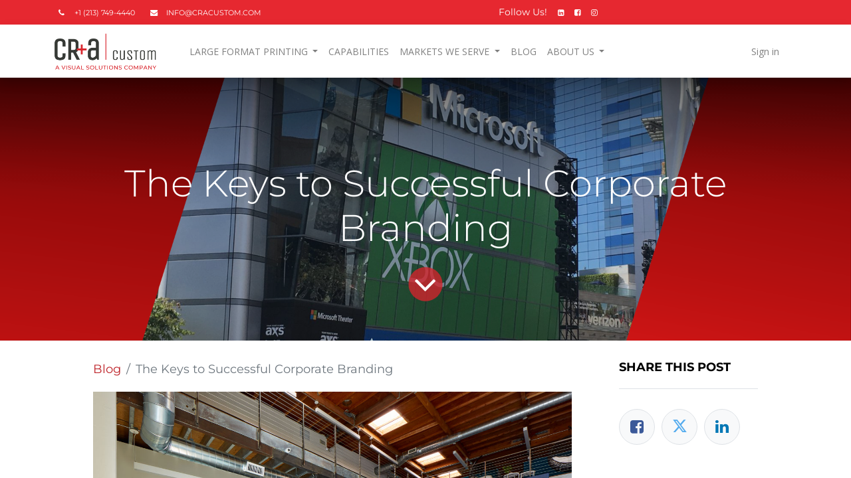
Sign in (762, 51)
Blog (107, 369)
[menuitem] (362, 51)
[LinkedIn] (722, 427)
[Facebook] (637, 427)
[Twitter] (679, 427)
